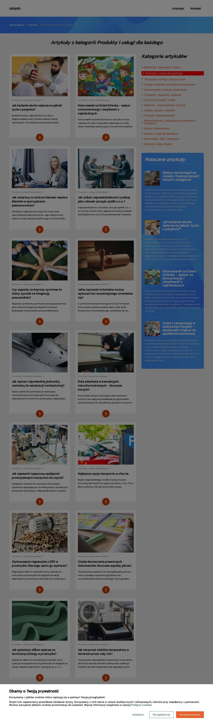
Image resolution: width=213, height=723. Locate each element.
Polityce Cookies (141, 705)
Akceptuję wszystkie (190, 714)
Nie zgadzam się (161, 714)
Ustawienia (137, 714)
